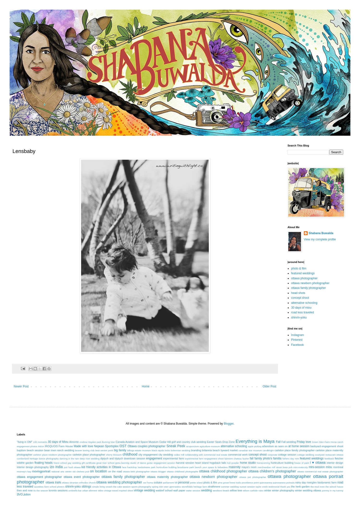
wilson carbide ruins (253, 490)
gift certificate (88, 463)
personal (183, 482)
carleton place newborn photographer (52, 454)
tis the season (40, 490)
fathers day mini (290, 458)
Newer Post (21, 386)
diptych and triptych (111, 458)
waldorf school (164, 490)
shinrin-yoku (299, 317)
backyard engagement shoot (326, 446)
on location (98, 471)
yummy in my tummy (332, 490)
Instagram (297, 335)
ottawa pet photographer (252, 477)
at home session (298, 446)
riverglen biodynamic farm (321, 482)
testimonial (274, 486)
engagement (154, 458)
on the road (115, 471)
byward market (229, 450)
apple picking (254, 446)
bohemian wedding (180, 450)
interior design (335, 462)
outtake (158, 482)
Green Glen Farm (321, 442)
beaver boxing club (85, 450)
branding (196, 450)
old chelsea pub (80, 471)
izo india (56, 467)
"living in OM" (24, 441)
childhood (130, 454)
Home (146, 386)
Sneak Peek (175, 446)
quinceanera (265, 482)
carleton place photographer (88, 454)
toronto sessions (58, 490)
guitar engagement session (161, 463)
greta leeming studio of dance (130, 463)
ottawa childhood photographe (182, 471)
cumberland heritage (27, 458)
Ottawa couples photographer (147, 446)
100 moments (40, 442)
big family (120, 450)
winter (267, 490)
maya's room (249, 467)
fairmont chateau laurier (236, 458)
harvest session (185, 462)
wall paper (179, 490)
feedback (329, 458)
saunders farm (41, 486)
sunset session (247, 486)
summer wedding (230, 486)
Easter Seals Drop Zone (221, 441)
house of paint (301, 463)
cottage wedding (305, 454)
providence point (250, 482)
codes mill (179, 454)
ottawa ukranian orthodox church (79, 482)
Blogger (229, 423)
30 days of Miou (58, 442)
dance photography (49, 458)
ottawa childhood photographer (223, 471)
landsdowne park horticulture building (157, 467)
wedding (206, 490)
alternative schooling (304, 303)
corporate (272, 454)
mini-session (317, 467)
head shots (298, 293)
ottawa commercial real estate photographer (320, 471)
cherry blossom (114, 454)
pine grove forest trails (229, 482)
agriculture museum (210, 446)
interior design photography (33, 467)
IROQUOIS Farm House (59, 446)
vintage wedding (144, 490)
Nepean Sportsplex (106, 446)
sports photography (141, 486)
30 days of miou (301, 307)
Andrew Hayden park (90, 442)
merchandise (264, 467)
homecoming (263, 463)
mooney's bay (24, 471)
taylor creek (262, 486)
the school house (334, 486)
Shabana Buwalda (321, 233)
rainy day (300, 482)
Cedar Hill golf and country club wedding (182, 441)
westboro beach (221, 490)
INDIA (41, 446)
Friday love (304, 442)
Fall (278, 442)
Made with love (83, 446)
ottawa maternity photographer (167, 477)
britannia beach (211, 450)
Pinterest (296, 339)
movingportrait (41, 471)
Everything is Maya (255, 441)
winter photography (283, 490)
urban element (89, 490)
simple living (98, 486)
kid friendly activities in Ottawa (101, 467)
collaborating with (194, 454)
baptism (21, 450)
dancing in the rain (69, 458)
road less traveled (302, 312)
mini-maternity (300, 467)
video (100, 490)
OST (123, 446)
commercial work (238, 454)
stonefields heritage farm (194, 486)
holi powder (233, 463)
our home (148, 482)
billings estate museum (139, 450)
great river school (105, 463)
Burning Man (108, 442)
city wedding (165, 454)
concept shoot (300, 297)
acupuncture (192, 446)
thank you (285, 486)
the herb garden (300, 486)
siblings (86, 486)
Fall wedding (289, 441)
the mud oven (318, 486)
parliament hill (170, 482)
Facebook (297, 345)
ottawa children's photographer (272, 471)
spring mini (157, 486)
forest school (60, 463)
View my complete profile (320, 239)
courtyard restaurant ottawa (329, 454)
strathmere (214, 486)
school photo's (57, 486)
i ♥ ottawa (318, 462)
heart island (202, 462)
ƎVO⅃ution (24, 494)
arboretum (268, 446)
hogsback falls (218, 462)
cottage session (287, 454)
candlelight (268, 450)
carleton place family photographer (295, 450)
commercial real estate (215, 454)
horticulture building (282, 462)
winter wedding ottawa (308, 490)
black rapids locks (161, 450)
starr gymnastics (172, 486)
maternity (234, 467)
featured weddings (303, 273)
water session (193, 490)
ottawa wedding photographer (119, 482)
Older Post (269, 386)
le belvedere (221, 467)
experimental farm (173, 458)
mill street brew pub (282, 467)
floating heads (44, 462)
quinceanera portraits (284, 482)
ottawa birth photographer (136, 471)
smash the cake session (118, 486)
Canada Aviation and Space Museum (137, 441)
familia (277, 458)
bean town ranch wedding (59, 450)
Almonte (74, 441)
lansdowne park (185, 467)
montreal (338, 467)
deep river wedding (90, 458)
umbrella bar (75, 490)
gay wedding (74, 463)
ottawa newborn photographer (310, 283)
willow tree (236, 490)
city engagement (148, 454)
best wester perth (104, 450)
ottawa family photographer (308, 288)
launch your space (204, 467)
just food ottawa (72, 467)
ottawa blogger (158, 471)
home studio (248, 462)
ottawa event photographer (82, 477)
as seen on (281, 446)
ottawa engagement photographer (39, 477)
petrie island (196, 482)
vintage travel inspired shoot (118, 490)
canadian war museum (250, 450)
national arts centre (61, 471)
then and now (25, 490)
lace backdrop (129, 467)
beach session (35, 450)
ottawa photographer (304, 278)
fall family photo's (261, 458)
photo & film (298, 268)
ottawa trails (53, 482)
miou (329, 467)
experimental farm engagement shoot (204, 458)
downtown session (134, 458)
